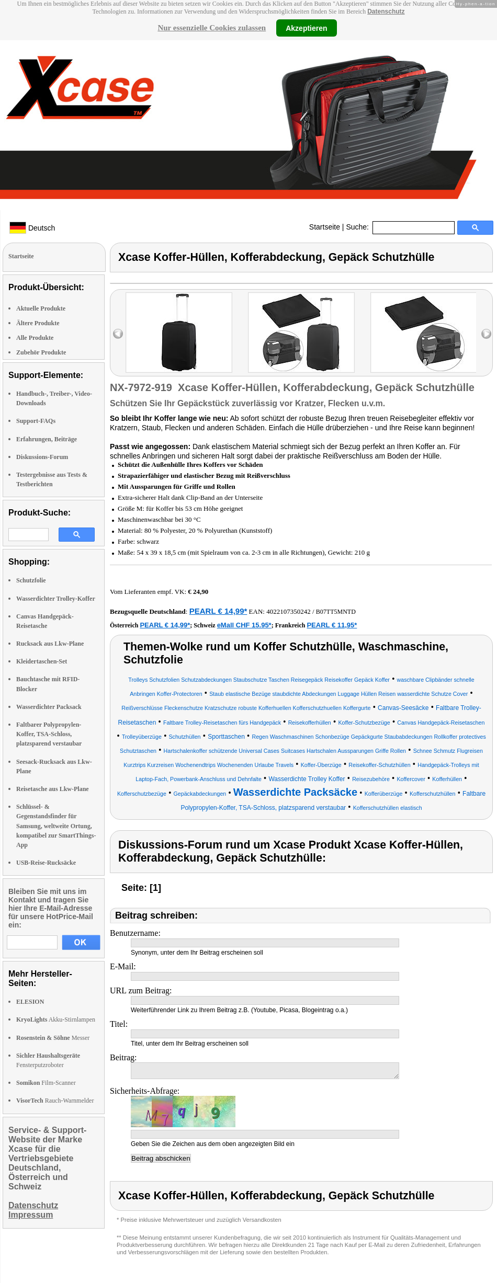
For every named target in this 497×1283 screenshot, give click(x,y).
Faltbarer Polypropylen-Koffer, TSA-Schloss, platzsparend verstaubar (49, 734)
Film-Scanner (46, 1082)
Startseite (324, 227)
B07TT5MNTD (336, 611)
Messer (52, 1037)
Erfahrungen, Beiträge (46, 439)
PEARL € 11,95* (332, 625)
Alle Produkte (34, 337)
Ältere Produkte (38, 323)
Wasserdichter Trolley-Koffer (55, 598)
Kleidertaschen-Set (41, 661)
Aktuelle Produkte (40, 308)
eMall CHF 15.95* (244, 625)
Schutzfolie (31, 580)
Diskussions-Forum (42, 457)
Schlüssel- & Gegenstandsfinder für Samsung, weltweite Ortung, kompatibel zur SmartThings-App (56, 826)
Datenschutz (385, 11)
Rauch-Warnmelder (55, 1100)
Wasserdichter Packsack (49, 707)
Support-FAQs (35, 421)
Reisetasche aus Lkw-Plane (52, 789)
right (486, 334)
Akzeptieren (306, 28)
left (118, 334)
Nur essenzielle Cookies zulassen (211, 28)
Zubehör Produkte (41, 352)
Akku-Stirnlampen (55, 1019)
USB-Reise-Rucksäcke (46, 862)
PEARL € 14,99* (218, 610)
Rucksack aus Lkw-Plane (50, 643)
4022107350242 (288, 611)
